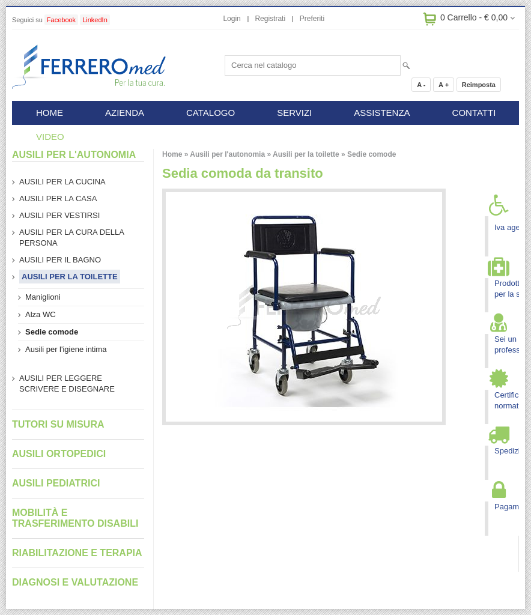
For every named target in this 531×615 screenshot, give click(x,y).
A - (421, 84)
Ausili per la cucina (62, 181)
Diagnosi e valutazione (75, 582)
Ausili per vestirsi (59, 215)
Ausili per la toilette (306, 154)
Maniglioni (43, 296)
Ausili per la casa (58, 198)
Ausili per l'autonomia (227, 154)
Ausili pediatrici (56, 483)
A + (443, 84)
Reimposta (479, 84)
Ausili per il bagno (60, 259)
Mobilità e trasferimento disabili (75, 518)
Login (231, 18)
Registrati (270, 18)
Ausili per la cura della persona (71, 237)
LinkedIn (95, 19)
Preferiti (312, 18)
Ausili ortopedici (59, 454)
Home (172, 154)
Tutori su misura (58, 424)
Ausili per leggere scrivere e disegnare (67, 383)
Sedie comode (371, 154)
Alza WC (40, 314)
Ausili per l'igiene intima (65, 349)
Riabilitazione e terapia (77, 553)
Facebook (61, 19)
